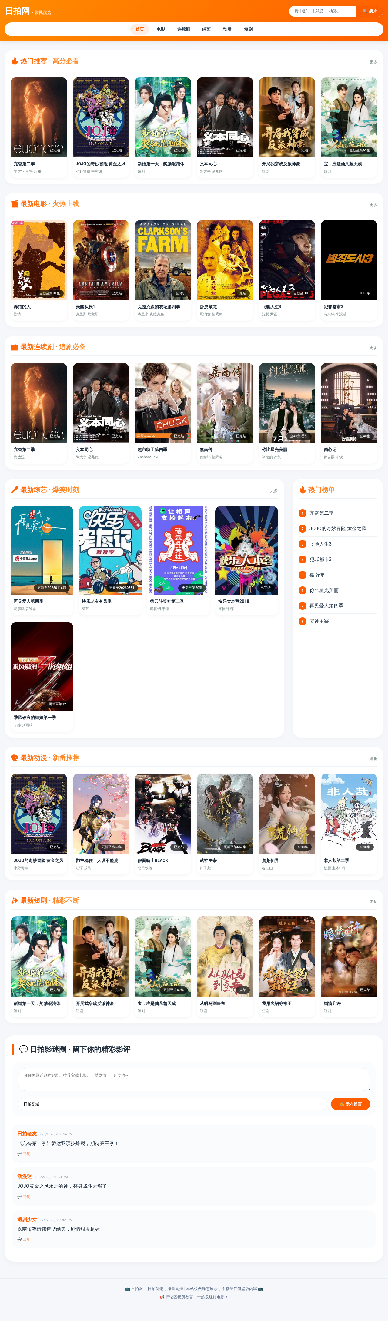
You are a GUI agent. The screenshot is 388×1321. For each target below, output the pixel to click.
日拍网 (28, 11)
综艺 (209, 30)
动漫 (234, 30)
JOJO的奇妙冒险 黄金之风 (337, 530)
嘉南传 (316, 576)
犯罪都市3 (320, 561)
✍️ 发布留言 (351, 1105)
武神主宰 (319, 623)
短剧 (258, 30)
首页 (129, 30)
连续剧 (181, 30)
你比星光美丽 (324, 592)
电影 (154, 30)
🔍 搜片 (370, 11)
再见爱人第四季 (326, 607)
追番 (373, 760)
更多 (373, 63)
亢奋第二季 (321, 514)
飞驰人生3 (320, 545)
